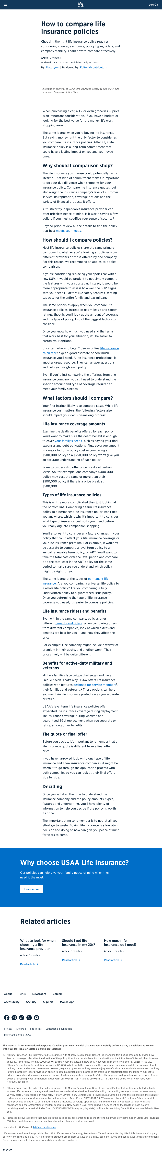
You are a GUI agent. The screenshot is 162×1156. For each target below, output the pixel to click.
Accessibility (11, 1002)
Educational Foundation (58, 1028)
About (8, 994)
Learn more (33, 889)
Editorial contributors (93, 67)
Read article (29, 964)
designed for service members (94, 685)
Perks (22, 994)
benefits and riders (68, 623)
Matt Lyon (52, 67)
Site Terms (35, 1028)
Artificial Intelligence (44, 1127)
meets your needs (68, 230)
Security (31, 1002)
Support (48, 1002)
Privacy (8, 1028)
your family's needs (68, 441)
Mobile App (67, 1002)
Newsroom (39, 994)
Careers (57, 994)
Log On (153, 4)
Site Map (21, 1028)
